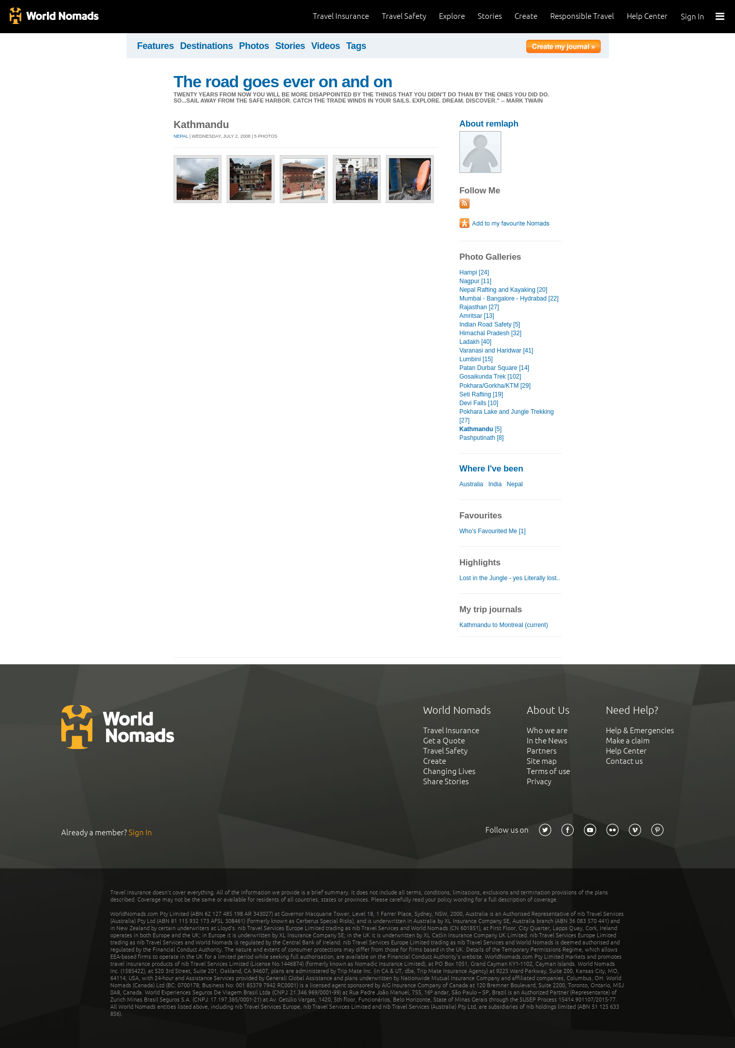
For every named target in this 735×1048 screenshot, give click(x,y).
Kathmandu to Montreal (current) (503, 625)
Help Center (647, 16)
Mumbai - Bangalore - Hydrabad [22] (508, 298)
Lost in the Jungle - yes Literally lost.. (509, 578)
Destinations (206, 46)
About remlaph (489, 124)
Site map (542, 761)
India (495, 484)
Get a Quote (444, 740)
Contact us (624, 761)
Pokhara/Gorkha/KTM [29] (495, 385)
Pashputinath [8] (481, 437)
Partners (541, 750)
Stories (490, 16)
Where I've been (491, 468)
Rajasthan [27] (479, 307)
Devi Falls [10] (478, 403)
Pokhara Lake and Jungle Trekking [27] (506, 416)
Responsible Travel (582, 16)
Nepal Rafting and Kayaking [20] (503, 289)
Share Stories (446, 781)
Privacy (539, 781)
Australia (471, 484)
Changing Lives (449, 771)
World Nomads (53, 16)
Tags (356, 46)
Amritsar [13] (476, 315)
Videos (325, 46)
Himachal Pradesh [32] (490, 333)
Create (525, 16)
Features (155, 46)
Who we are (547, 730)
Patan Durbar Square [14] (494, 367)
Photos (254, 46)
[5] (480, 429)
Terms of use (548, 771)
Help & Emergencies (640, 730)
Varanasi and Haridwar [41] (496, 350)
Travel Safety (404, 16)
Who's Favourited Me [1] (492, 531)
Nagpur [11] (475, 281)
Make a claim (628, 740)
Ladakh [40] (475, 341)
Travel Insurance (341, 16)
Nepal (181, 136)
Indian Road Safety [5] (489, 324)
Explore (452, 16)
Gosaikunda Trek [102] (490, 376)
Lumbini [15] (476, 359)
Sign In (692, 16)
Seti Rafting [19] (481, 394)
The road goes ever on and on (283, 81)
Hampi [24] (474, 272)
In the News (547, 740)
